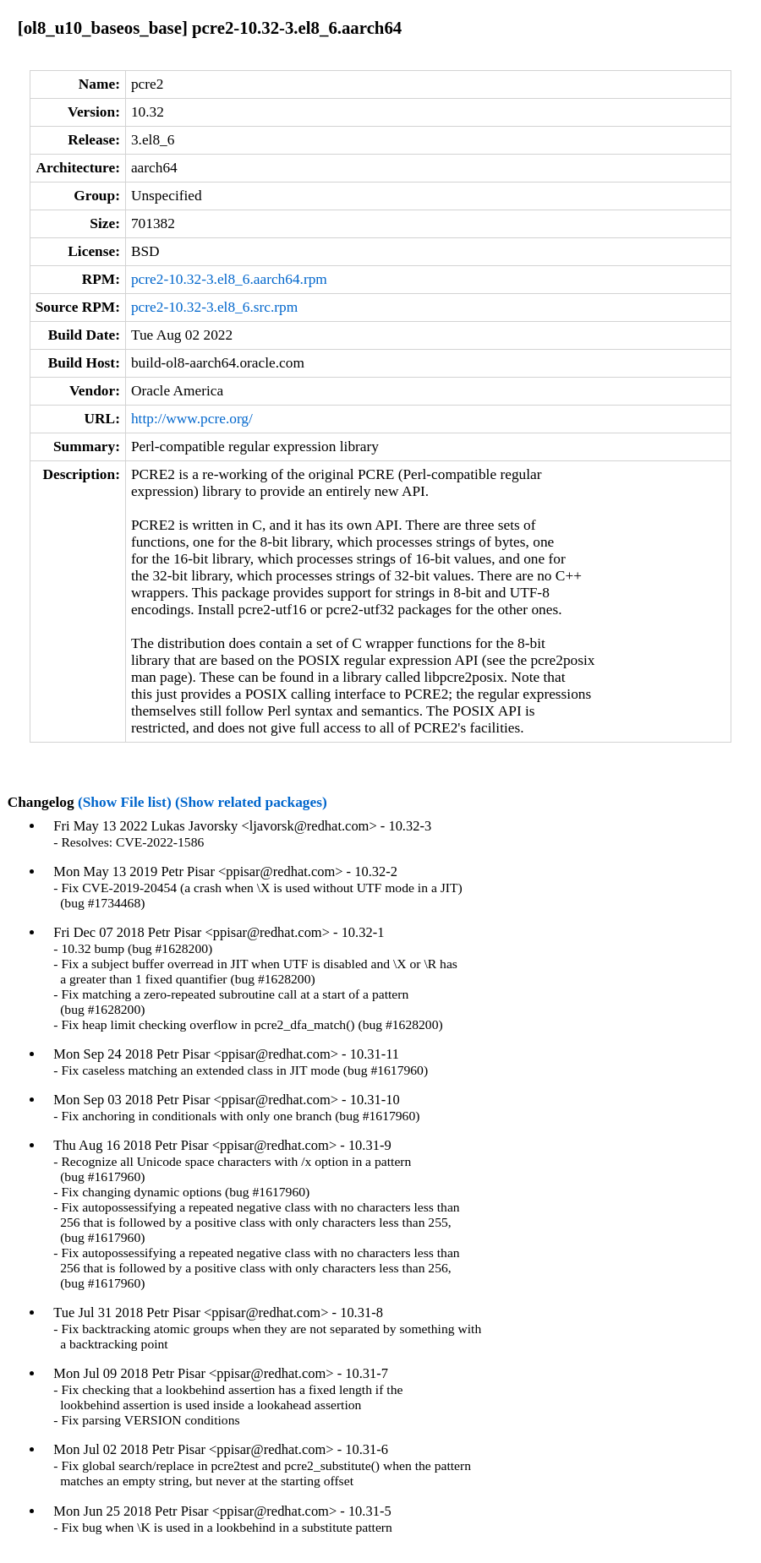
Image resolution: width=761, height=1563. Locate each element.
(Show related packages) (251, 802)
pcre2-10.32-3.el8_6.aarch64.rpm (229, 279)
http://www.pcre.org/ (192, 419)
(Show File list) (125, 802)
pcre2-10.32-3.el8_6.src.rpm (214, 307)
